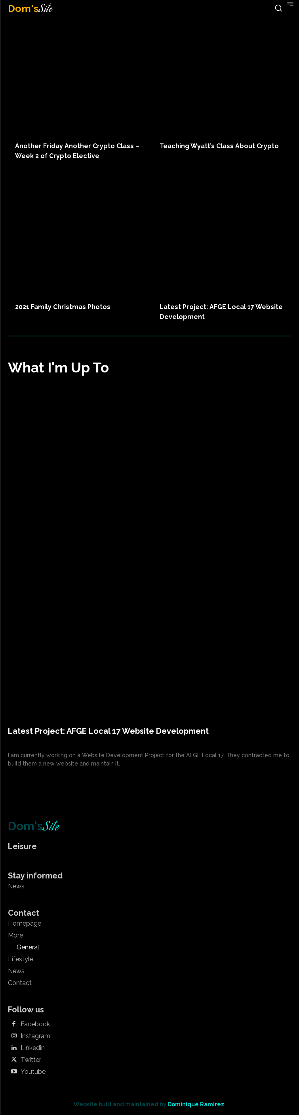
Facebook (35, 1024)
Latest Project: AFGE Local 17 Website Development (108, 731)
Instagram (35, 1036)
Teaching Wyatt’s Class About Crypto (219, 146)
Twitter (31, 1060)
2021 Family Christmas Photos (62, 307)
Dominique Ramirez (196, 1104)
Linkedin (33, 1048)
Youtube (33, 1072)
